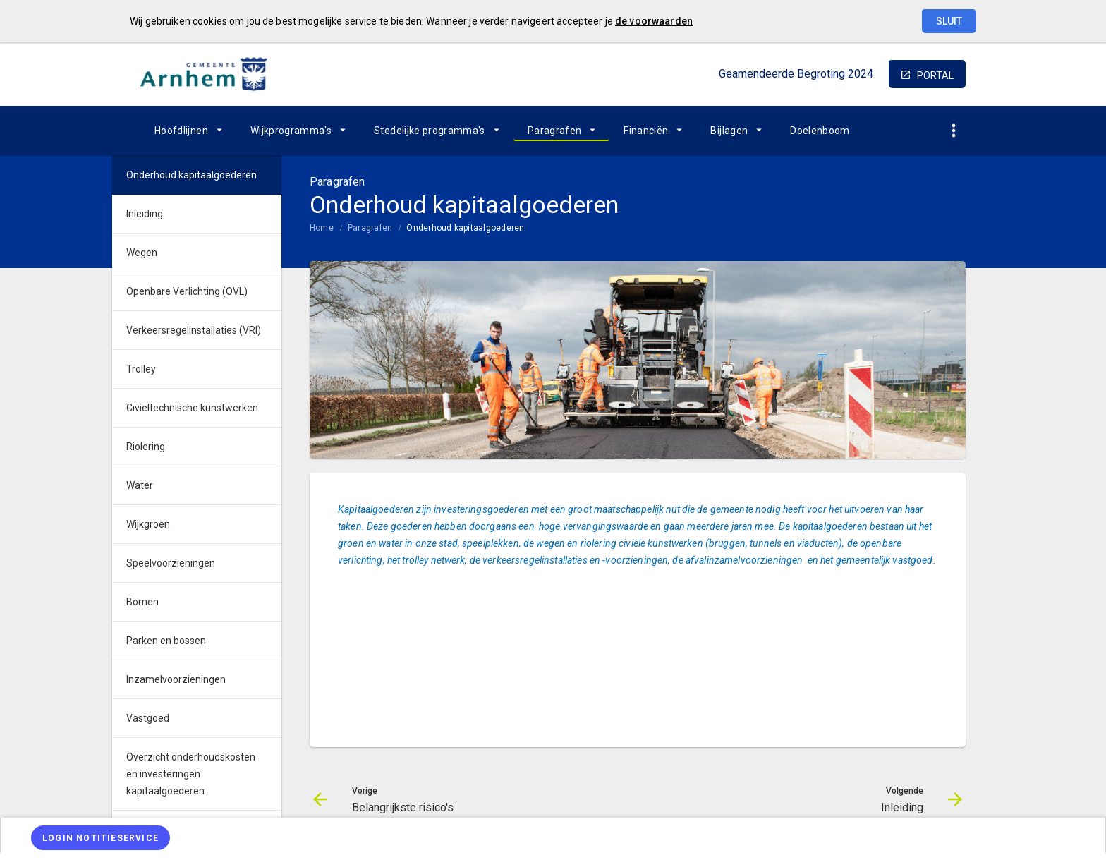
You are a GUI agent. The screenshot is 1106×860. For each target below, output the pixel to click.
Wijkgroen (148, 524)
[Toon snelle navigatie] (953, 131)
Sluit (949, 21)
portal (935, 75)
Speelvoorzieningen (170, 563)
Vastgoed (147, 718)
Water (139, 485)
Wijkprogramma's (291, 130)
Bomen (142, 601)
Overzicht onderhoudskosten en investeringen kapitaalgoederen (190, 774)
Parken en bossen (166, 640)
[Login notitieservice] (100, 837)
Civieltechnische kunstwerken (192, 407)
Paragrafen (555, 130)
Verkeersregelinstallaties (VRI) (193, 330)
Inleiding (144, 213)
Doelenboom (820, 130)
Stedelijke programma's (429, 130)
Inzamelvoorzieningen (176, 679)
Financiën (646, 130)
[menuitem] (188, 130)
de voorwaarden (654, 21)
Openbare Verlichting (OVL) (187, 291)
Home (322, 228)
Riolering (145, 446)
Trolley (141, 369)
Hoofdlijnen (181, 130)
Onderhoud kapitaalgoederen (465, 228)
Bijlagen (729, 130)
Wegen (141, 252)
